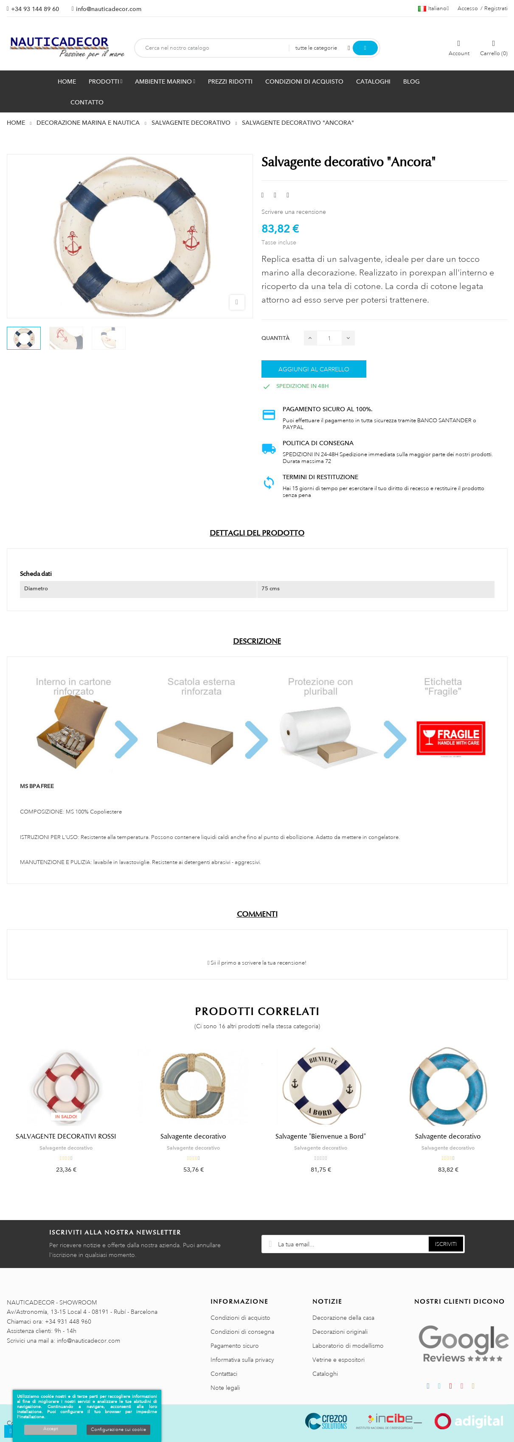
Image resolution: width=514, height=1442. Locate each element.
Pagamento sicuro (235, 1345)
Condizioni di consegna (242, 1331)
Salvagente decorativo (66, 1148)
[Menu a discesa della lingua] (433, 8)
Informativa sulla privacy (242, 1359)
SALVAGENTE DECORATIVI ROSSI (66, 1136)
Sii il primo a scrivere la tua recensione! (257, 962)
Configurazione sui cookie (118, 1430)
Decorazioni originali (340, 1331)
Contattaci (224, 1373)
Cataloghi (325, 1373)
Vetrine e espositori (338, 1359)
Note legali (225, 1388)
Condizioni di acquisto (240, 1317)
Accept (50, 1429)
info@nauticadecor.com (108, 9)
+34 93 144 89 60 (35, 9)
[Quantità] (329, 338)
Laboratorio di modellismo (348, 1345)
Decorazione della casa (343, 1317)
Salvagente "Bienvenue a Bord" (320, 1136)
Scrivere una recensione (293, 212)
